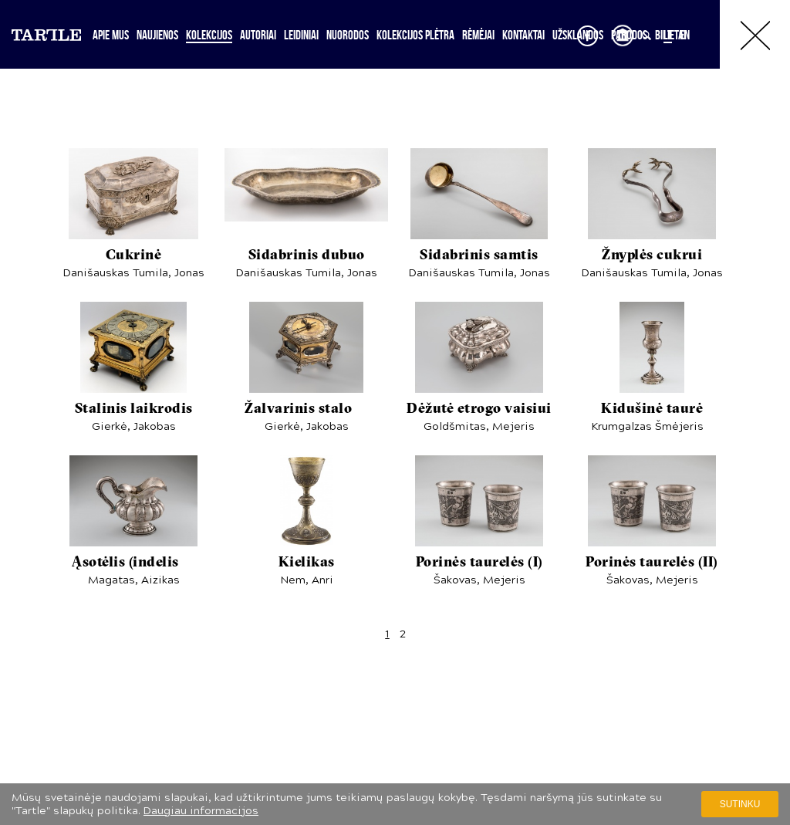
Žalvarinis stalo (306, 409)
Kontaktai (523, 35)
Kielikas (307, 563)
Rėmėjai (478, 35)
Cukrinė (134, 256)
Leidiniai (301, 35)
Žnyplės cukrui (652, 256)
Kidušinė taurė (652, 409)
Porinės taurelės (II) (652, 563)
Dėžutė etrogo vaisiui (479, 409)
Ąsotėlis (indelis (133, 563)
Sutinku (740, 804)
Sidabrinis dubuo (306, 256)
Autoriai (258, 35)
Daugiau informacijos (200, 810)
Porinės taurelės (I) (479, 563)
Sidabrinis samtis (479, 256)
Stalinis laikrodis (134, 409)
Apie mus (111, 35)
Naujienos (157, 35)
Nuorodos (347, 35)
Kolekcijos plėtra (415, 35)
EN (685, 35)
